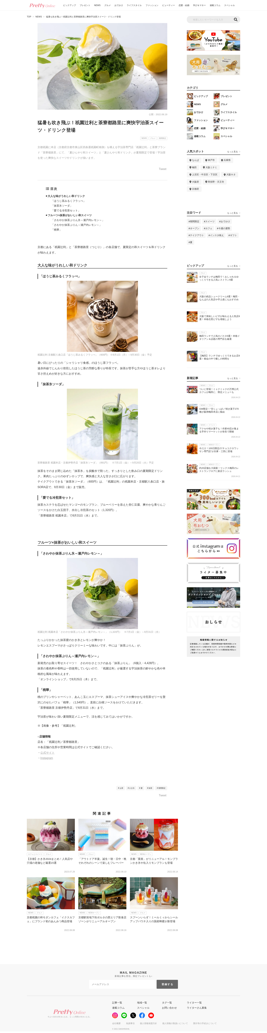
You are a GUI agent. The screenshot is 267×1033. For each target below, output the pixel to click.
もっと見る (232, 152)
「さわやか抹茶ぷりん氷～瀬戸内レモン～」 (78, 220)
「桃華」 (56, 229)
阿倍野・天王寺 (216, 181)
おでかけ (118, 5)
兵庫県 (227, 160)
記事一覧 (117, 1002)
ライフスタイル (134, 5)
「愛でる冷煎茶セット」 (66, 210)
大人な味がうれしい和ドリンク (66, 196)
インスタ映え (217, 235)
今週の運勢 (224, 228)
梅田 (194, 167)
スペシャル (229, 5)
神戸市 (211, 160)
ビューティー (168, 5)
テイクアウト (197, 235)
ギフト (233, 235)
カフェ (208, 228)
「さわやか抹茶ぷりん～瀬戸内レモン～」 (76, 224)
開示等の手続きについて (205, 1023)
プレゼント (85, 5)
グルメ (107, 5)
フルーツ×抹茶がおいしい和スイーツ (70, 215)
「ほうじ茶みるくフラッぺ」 (68, 200)
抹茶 (150, 788)
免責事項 (130, 1023)
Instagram (46, 758)
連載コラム (215, 5)
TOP (29, 17)
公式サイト (47, 752)
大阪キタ (231, 174)
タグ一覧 (167, 1002)
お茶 (121, 788)
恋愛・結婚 (184, 5)
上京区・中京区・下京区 (204, 174)
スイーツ (210, 221)
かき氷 (132, 788)
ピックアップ (69, 5)
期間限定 (161, 788)
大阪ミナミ (211, 167)
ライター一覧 (194, 1002)
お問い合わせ (169, 1008)
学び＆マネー (199, 5)
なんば (195, 160)
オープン (194, 228)
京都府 (195, 189)
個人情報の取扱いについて (175, 1023)
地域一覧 (142, 1002)
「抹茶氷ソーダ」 (62, 205)
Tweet (162, 169)
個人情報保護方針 (148, 1023)
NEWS (97, 5)
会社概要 (116, 1023)
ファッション (152, 5)
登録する (167, 984)
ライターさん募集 (197, 1008)
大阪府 (195, 181)
